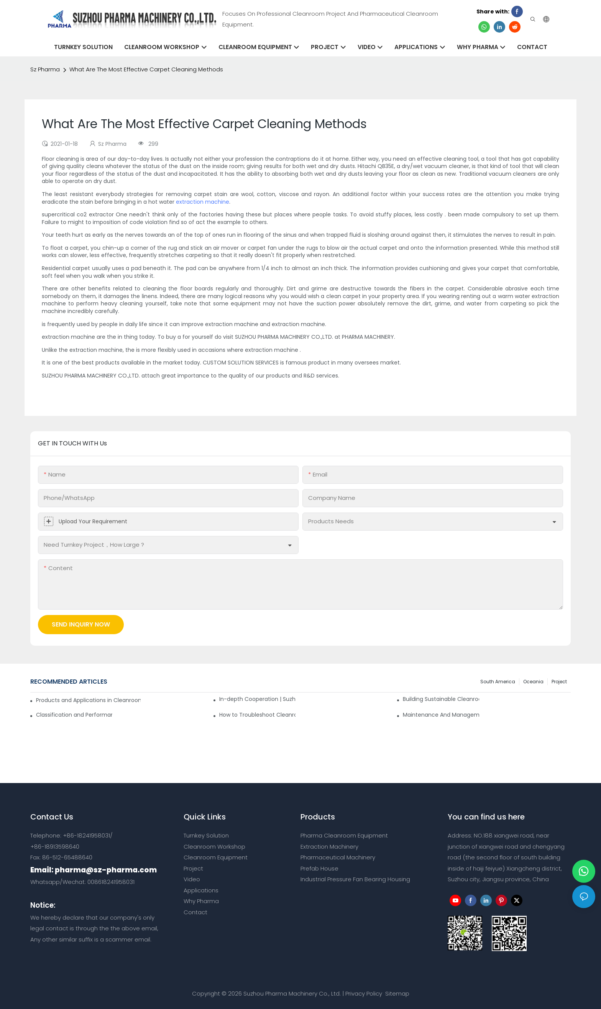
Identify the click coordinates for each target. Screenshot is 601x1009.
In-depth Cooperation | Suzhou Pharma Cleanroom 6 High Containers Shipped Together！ (257, 699)
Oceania (533, 681)
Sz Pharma (45, 69)
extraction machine (202, 202)
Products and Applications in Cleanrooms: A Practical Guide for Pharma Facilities (88, 700)
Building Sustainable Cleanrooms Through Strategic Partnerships (441, 699)
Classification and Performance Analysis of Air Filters (74, 715)
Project (559, 681)
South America (497, 681)
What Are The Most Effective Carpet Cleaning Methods (146, 69)
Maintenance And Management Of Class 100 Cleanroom (441, 715)
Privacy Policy (363, 993)
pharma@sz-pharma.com (106, 870)
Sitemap (396, 993)
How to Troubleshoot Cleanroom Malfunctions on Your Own (257, 715)
